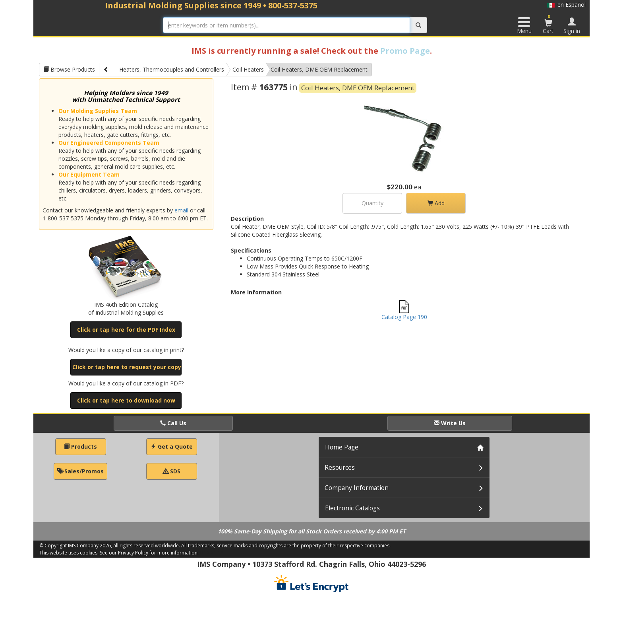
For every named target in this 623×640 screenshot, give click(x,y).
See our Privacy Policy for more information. (149, 552)
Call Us (173, 423)
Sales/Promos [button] (80, 471)
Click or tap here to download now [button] (126, 400)
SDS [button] (171, 471)
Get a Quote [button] (172, 446)
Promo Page (405, 50)
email (181, 210)
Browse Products (69, 69)
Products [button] (80, 446)
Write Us (450, 423)
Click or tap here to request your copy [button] (126, 367)
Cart (548, 24)
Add (436, 203)
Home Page (341, 447)
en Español (566, 4)
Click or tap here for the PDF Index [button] (126, 329)
